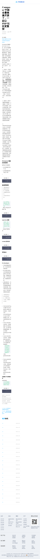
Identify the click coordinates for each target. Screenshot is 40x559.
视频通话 (23, 541)
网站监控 (23, 548)
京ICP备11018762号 (29, 556)
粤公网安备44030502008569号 (33, 555)
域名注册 (14, 535)
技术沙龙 (2, 522)
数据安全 (14, 545)
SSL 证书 (23, 543)
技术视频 (2, 524)
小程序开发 (14, 548)
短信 (32, 545)
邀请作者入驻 (10, 522)
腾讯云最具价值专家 (19, 520)
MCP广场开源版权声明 (26, 527)
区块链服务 (34, 535)
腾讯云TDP (18, 526)
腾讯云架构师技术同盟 (19, 523)
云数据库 (33, 536)
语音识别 (33, 543)
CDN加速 (14, 541)
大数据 (33, 547)
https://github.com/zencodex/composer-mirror (6, 40)
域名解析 (14, 537)
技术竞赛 (10, 525)
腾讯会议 (23, 540)
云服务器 (23, 535)
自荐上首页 (10, 523)
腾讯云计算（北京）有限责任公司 (13, 556)
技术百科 (2, 527)
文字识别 (14, 547)
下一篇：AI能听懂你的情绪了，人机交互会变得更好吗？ (6, 412)
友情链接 (25, 524)
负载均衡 (23, 545)
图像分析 (33, 541)
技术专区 (2, 529)
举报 (9, 31)
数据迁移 (33, 548)
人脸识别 (14, 540)
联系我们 (25, 522)
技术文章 (2, 519)
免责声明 (25, 520)
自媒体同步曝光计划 (11, 520)
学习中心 (2, 526)
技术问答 (2, 520)
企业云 (33, 540)
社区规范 (25, 519)
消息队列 (14, 536)
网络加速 (23, 536)
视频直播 (33, 537)
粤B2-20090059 (23, 555)
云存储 (23, 537)
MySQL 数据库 (15, 543)
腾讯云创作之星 (19, 525)
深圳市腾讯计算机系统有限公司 (7, 555)
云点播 (23, 547)
